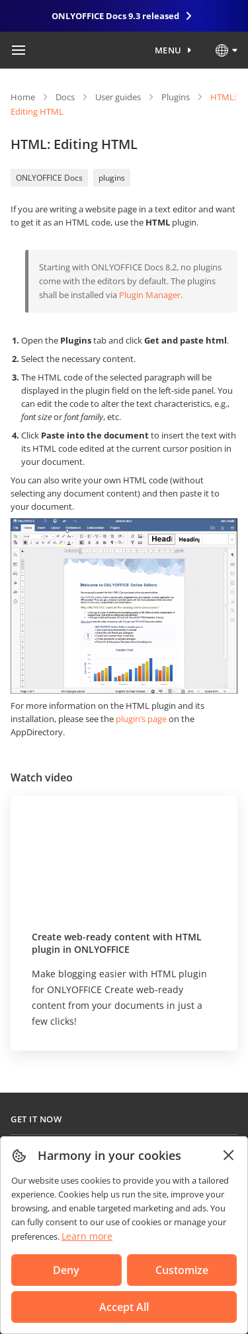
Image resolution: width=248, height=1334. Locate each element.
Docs (65, 97)
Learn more (87, 1236)
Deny (66, 1270)
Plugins (175, 97)
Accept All (124, 1307)
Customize (181, 1270)
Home (23, 97)
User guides (118, 97)
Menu (168, 50)
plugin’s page (141, 719)
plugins (112, 177)
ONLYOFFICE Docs (49, 177)
